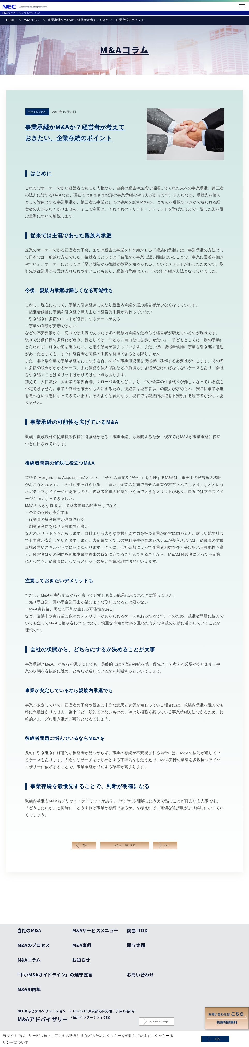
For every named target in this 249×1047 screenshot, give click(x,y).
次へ (166, 845)
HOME (10, 19)
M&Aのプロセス (33, 945)
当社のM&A (29, 930)
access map (159, 1021)
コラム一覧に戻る (125, 845)
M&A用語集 (29, 989)
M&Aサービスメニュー (95, 930)
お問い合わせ (140, 974)
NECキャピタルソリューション (21, 12)
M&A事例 (81, 945)
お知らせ (81, 960)
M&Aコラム (31, 19)
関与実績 (136, 945)
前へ (85, 845)
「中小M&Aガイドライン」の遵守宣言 (55, 974)
